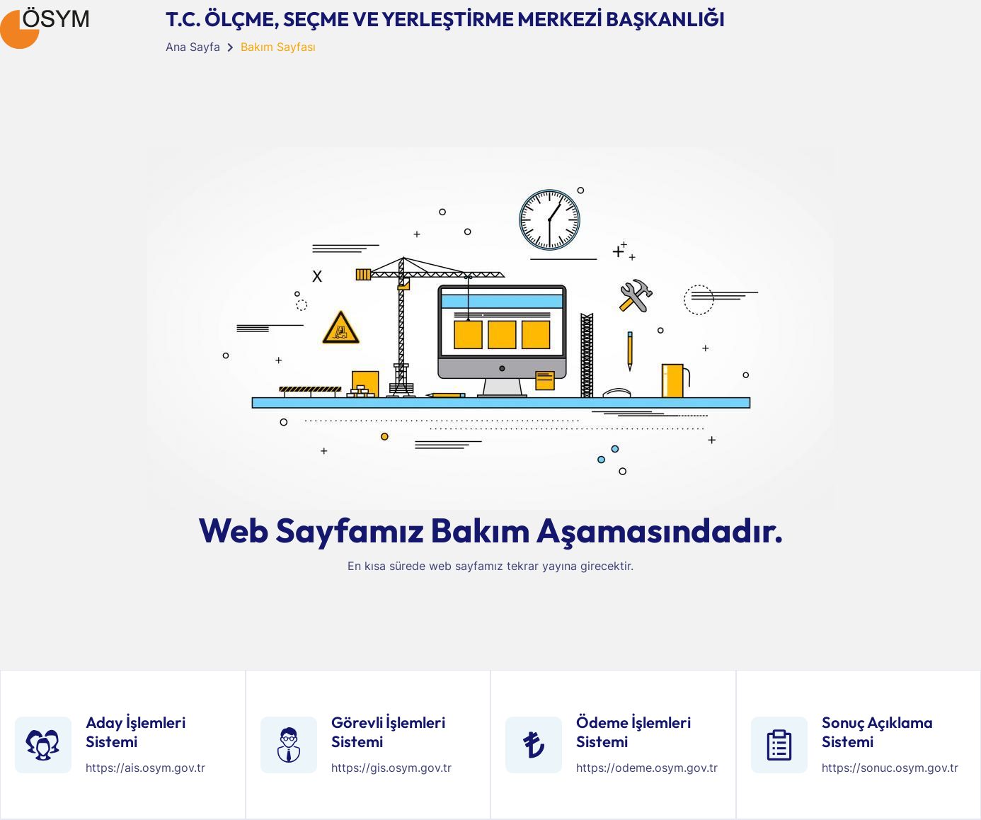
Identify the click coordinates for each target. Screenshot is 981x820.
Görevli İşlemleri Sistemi (388, 731)
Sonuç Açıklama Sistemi (877, 731)
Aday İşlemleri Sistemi (135, 731)
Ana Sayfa (193, 47)
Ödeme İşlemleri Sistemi (633, 731)
